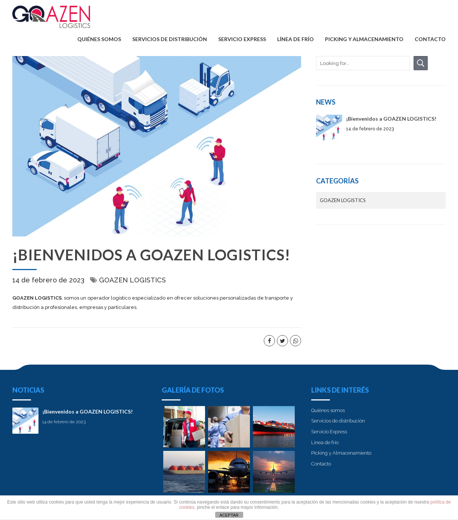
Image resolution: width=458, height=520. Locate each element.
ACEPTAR (228, 515)
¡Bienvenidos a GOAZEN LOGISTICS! (391, 118)
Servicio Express (242, 39)
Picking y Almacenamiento (364, 39)
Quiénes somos (99, 39)
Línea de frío (295, 39)
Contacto (430, 39)
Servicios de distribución (169, 39)
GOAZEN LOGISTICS (132, 280)
